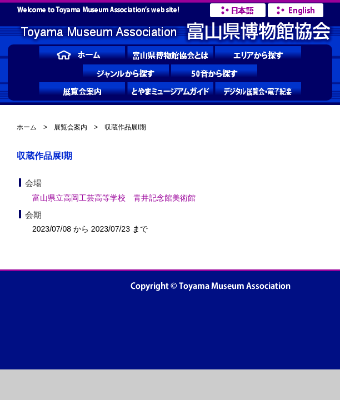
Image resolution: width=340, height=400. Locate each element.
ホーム (27, 127)
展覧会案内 (70, 127)
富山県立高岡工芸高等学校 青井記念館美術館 (114, 197)
